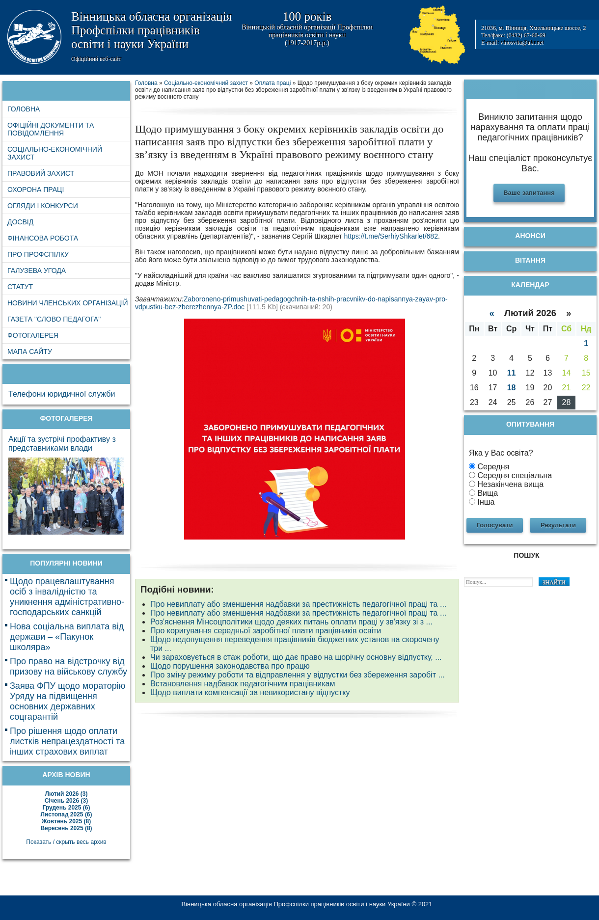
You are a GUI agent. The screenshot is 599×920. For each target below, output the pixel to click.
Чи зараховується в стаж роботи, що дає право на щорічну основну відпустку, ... (296, 657)
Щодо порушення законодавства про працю (230, 666)
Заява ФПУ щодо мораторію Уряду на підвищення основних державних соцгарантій (67, 701)
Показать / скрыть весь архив (66, 842)
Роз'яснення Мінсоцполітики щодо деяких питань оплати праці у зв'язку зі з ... (291, 622)
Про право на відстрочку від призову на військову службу (68, 666)
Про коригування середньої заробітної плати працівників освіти (265, 630)
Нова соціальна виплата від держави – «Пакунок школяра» (67, 637)
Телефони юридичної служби (61, 394)
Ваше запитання (529, 192)
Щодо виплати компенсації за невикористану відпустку (250, 692)
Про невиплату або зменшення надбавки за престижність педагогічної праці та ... (298, 604)
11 (511, 373)
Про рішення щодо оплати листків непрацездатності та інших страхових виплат (67, 741)
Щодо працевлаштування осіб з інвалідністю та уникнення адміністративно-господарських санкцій (67, 596)
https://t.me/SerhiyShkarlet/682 (390, 236)
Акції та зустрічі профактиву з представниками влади (62, 443)
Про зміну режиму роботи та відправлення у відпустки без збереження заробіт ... (297, 675)
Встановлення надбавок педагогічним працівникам (242, 683)
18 (511, 387)
